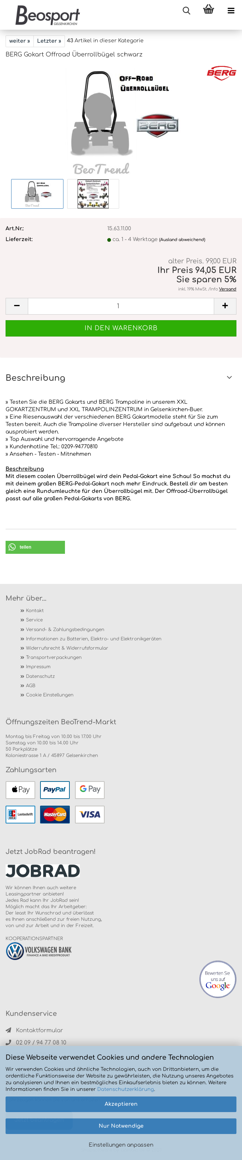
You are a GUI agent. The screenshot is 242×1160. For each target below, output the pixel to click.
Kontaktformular (34, 1030)
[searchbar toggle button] (186, 11)
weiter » (19, 41)
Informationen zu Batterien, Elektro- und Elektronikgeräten (93, 638)
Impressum (38, 666)
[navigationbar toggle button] (231, 11)
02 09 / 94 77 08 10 (36, 1043)
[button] (35, 547)
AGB (30, 685)
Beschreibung (35, 378)
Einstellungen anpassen (121, 1145)
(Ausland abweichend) (182, 239)
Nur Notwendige (121, 1126)
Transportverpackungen (54, 657)
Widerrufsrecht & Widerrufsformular (67, 648)
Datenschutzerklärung (125, 1089)
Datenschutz (40, 676)
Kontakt (35, 610)
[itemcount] (121, 306)
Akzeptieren (121, 1104)
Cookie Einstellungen (49, 695)
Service (34, 620)
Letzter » (49, 41)
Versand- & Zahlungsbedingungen (65, 629)
